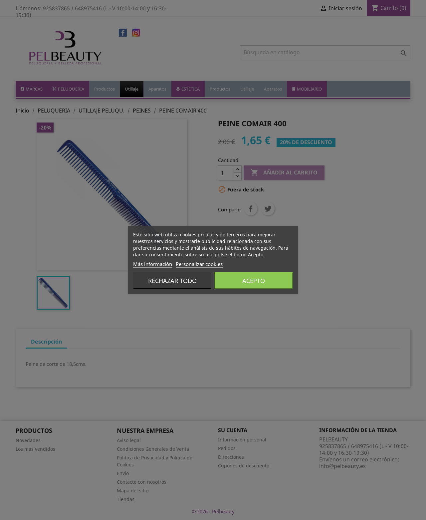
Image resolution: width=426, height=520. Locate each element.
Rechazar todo (172, 281)
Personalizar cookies (199, 264)
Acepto (253, 281)
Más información (152, 264)
